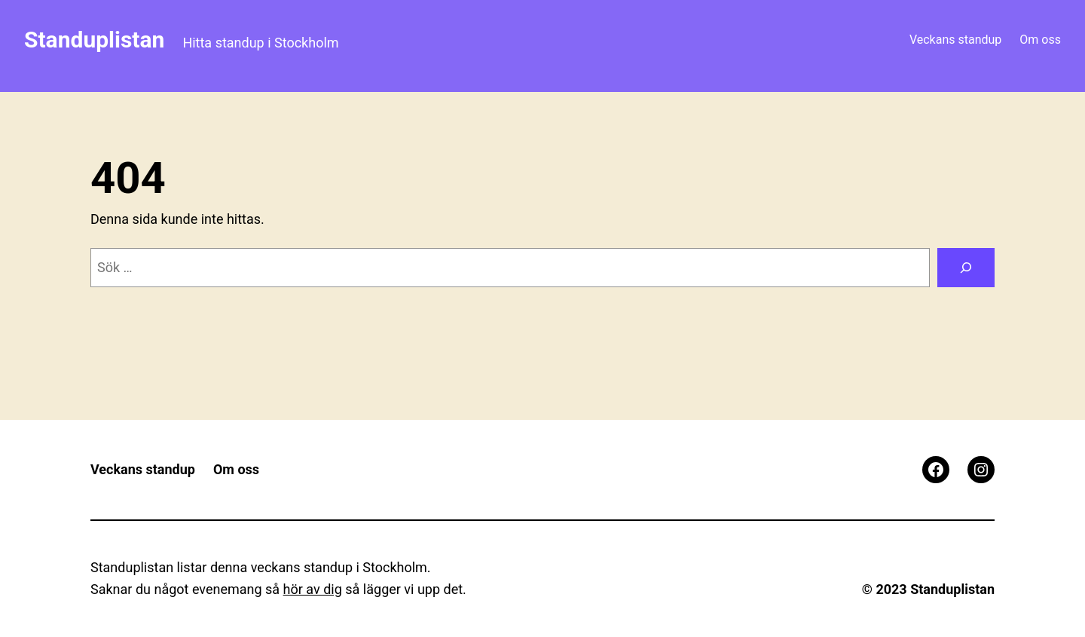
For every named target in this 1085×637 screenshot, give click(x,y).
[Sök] (966, 267)
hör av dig (312, 589)
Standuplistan (94, 39)
